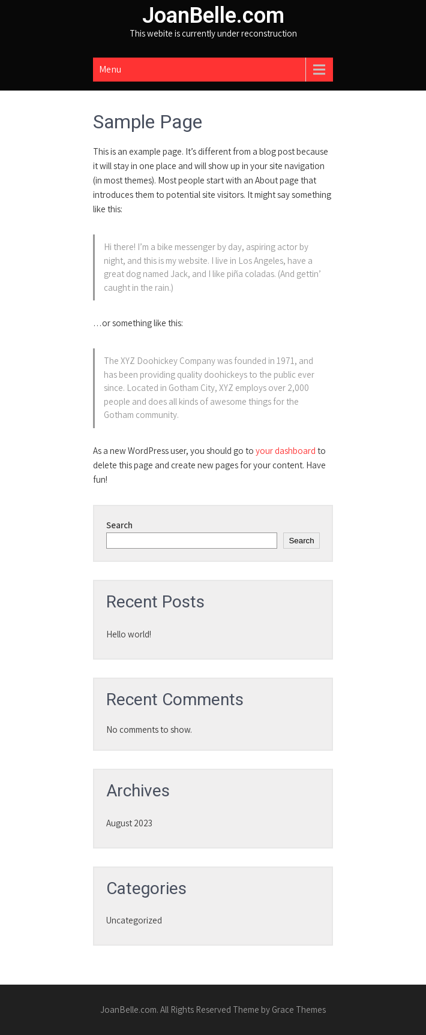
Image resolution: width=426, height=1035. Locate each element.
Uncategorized (134, 920)
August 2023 (129, 823)
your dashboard (286, 450)
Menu (110, 69)
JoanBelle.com (213, 15)
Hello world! (128, 634)
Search (119, 525)
